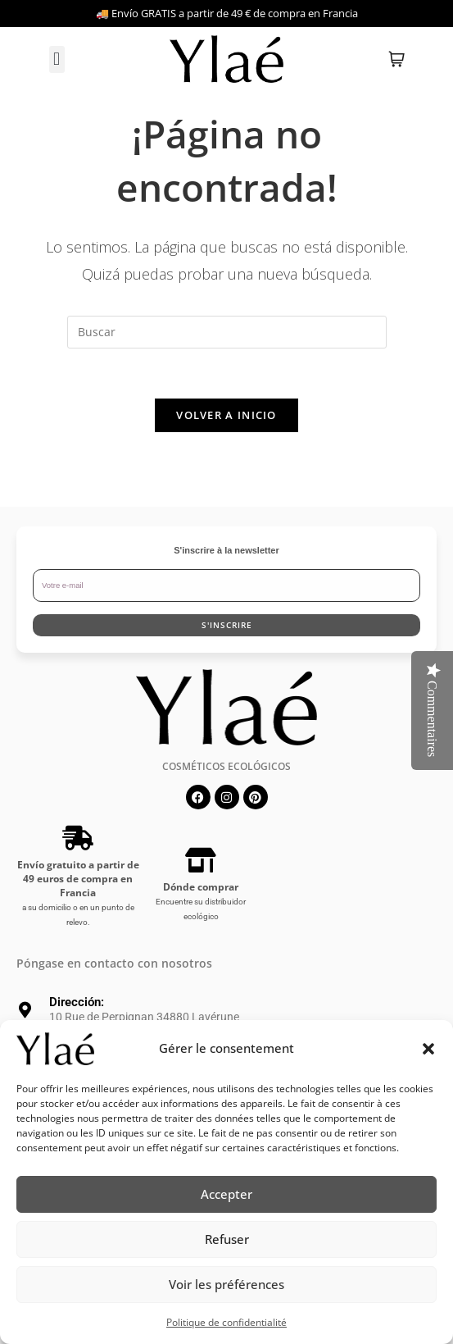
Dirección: (76, 1002)
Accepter (226, 1194)
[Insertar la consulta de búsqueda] (227, 332)
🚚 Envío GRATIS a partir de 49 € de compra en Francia (227, 13)
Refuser (227, 1239)
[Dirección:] (24, 1010)
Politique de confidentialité (226, 1322)
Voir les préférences (226, 1284)
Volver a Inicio (226, 415)
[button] (428, 1049)
